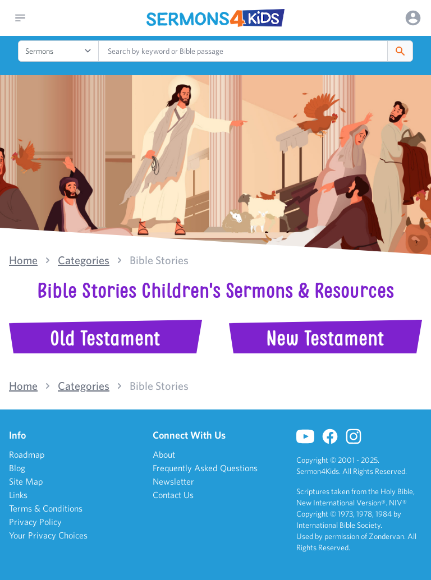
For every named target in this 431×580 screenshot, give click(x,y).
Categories (83, 260)
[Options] (413, 18)
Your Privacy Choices (48, 535)
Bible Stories (159, 260)
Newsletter (173, 481)
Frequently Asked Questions (205, 468)
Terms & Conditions (45, 508)
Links (18, 495)
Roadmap (27, 454)
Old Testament (105, 338)
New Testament (325, 338)
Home (23, 260)
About (164, 454)
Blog (17, 468)
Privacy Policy (35, 522)
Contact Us (173, 495)
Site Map (26, 481)
